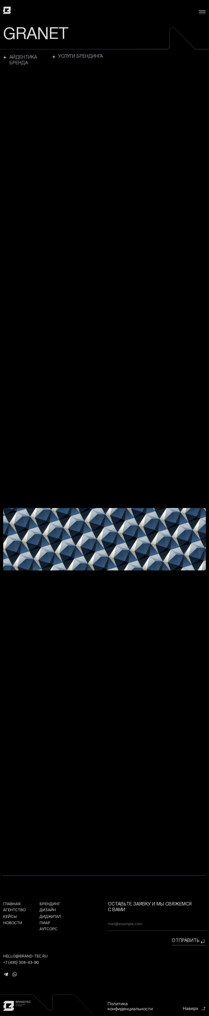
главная (12, 903)
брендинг (50, 903)
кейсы (10, 916)
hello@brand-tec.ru (25, 956)
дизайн (48, 909)
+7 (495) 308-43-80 (21, 962)
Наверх (190, 1008)
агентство (14, 909)
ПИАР (45, 922)
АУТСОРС (49, 928)
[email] (157, 924)
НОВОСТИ (12, 922)
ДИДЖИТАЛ (50, 916)
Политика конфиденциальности (130, 1006)
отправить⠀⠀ (189, 941)
